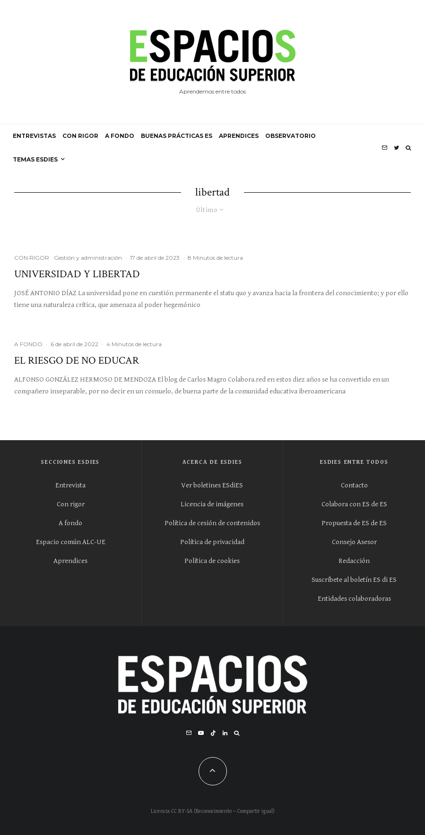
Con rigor (71, 504)
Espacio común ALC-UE (70, 542)
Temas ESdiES (35, 159)
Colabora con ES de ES (354, 504)
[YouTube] (201, 733)
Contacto (354, 485)
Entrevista (70, 485)
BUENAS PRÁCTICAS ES (176, 135)
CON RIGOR (80, 135)
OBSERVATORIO (290, 135)
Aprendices (70, 561)
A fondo (70, 523)
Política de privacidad (212, 542)
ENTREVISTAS (34, 135)
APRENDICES (239, 135)
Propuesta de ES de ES (354, 523)
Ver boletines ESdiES (212, 485)
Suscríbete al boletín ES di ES (354, 580)
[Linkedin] (225, 733)
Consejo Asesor (354, 542)
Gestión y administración (88, 257)
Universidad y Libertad (77, 274)
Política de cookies (212, 561)
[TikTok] (213, 733)
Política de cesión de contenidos (212, 523)
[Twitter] (396, 147)
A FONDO (119, 135)
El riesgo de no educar (76, 361)
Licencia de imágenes (212, 504)
